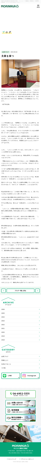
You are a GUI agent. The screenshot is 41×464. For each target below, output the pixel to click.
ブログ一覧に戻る (20, 290)
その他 (3, 368)
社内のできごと (6, 364)
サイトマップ (12, 459)
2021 (3, 328)
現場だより (4, 360)
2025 (3, 313)
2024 (3, 317)
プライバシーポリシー (27, 459)
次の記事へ (37, 291)
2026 (3, 309)
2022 (3, 324)
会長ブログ (4, 356)
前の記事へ (3, 291)
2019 (3, 336)
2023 (3, 321)
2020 (3, 332)
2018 (3, 340)
